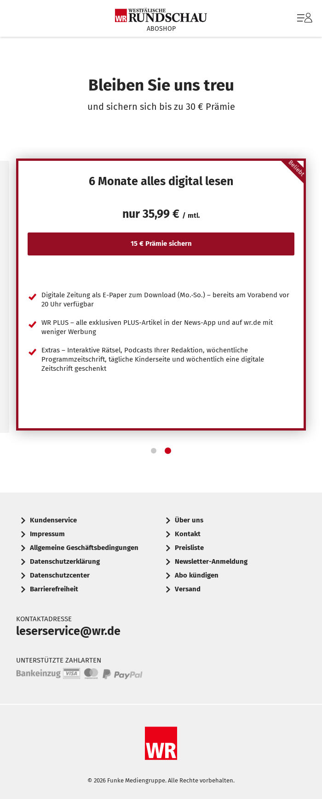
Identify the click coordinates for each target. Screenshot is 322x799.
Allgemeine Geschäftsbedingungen (84, 548)
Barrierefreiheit (54, 589)
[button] (153, 450)
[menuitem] (303, 18)
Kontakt (188, 534)
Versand (188, 589)
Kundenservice (53, 520)
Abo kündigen (196, 575)
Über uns (189, 520)
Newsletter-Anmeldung (211, 561)
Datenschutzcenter (60, 575)
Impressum (47, 534)
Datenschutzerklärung (65, 561)
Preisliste (189, 548)
